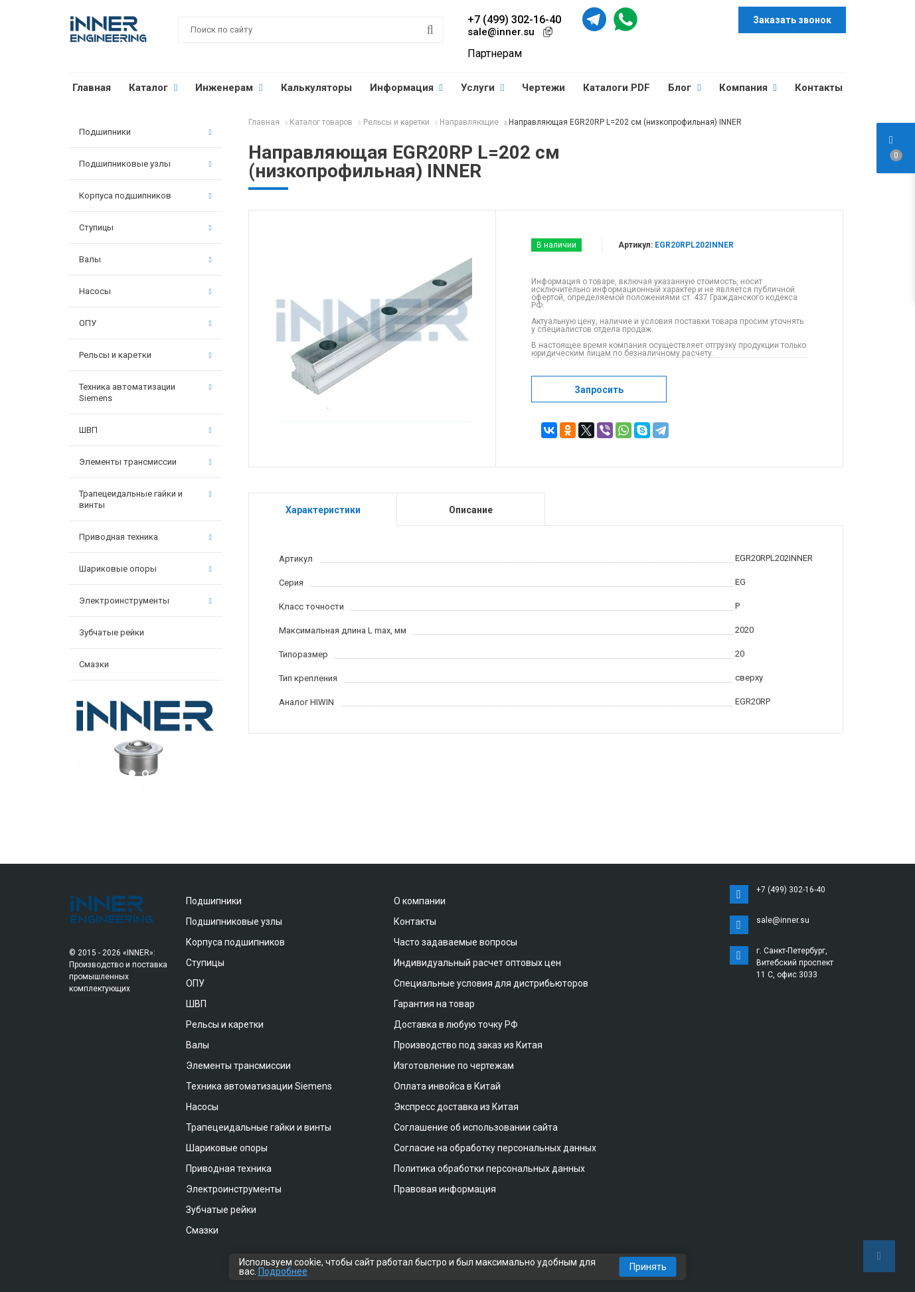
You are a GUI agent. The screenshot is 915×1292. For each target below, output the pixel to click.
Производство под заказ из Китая (468, 1045)
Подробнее (282, 1271)
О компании (420, 901)
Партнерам (494, 53)
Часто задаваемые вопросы (455, 942)
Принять (648, 1266)
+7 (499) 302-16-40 (514, 19)
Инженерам (228, 88)
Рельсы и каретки (145, 355)
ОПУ (145, 323)
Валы (145, 259)
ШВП (145, 430)
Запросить (599, 389)
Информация (406, 88)
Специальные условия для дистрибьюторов (491, 983)
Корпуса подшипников (145, 196)
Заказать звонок (792, 20)
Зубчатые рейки (111, 632)
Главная (91, 88)
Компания (748, 88)
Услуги (482, 88)
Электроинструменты (145, 601)
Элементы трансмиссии (145, 462)
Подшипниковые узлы (145, 164)
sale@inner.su (501, 32)
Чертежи (543, 88)
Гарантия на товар (434, 1004)
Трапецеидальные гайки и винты (145, 499)
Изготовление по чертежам (454, 1065)
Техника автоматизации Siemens (145, 392)
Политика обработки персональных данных (489, 1168)
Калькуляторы (316, 88)
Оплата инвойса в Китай (447, 1086)
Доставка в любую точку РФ (456, 1024)
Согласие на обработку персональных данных (495, 1148)
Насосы (145, 291)
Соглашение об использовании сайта (476, 1127)
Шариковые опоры (145, 569)
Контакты (819, 88)
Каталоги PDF (616, 88)
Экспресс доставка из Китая (456, 1106)
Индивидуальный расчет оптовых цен (477, 962)
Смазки (94, 664)
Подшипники (145, 132)
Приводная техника (145, 537)
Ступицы (145, 227)
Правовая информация (445, 1189)
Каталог (153, 88)
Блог (684, 88)
